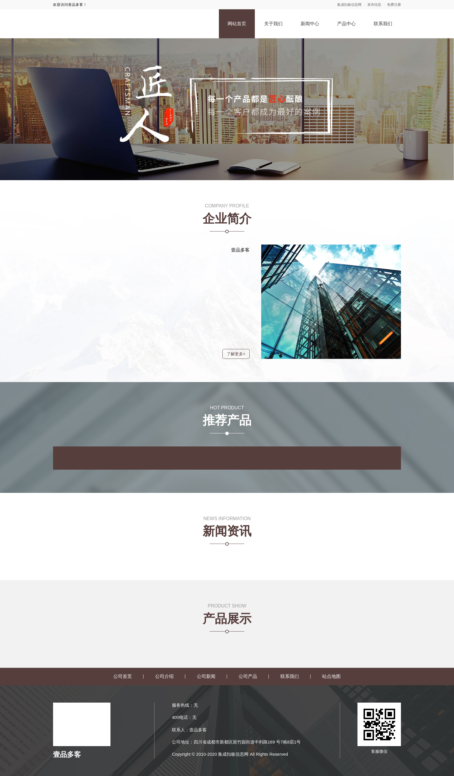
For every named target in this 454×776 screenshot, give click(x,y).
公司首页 (122, 676)
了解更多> (233, 354)
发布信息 (374, 5)
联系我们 (383, 23)
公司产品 (248, 676)
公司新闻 (206, 676)
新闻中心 (310, 23)
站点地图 (331, 676)
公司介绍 (164, 676)
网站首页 (237, 23)
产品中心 (346, 23)
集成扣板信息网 (349, 5)
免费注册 (394, 5)
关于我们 (273, 23)
